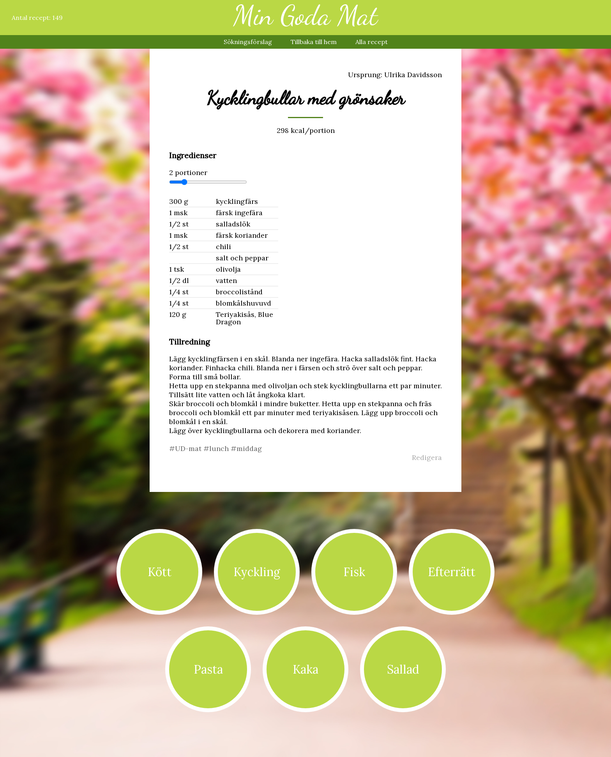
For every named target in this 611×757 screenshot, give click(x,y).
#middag (246, 448)
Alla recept (371, 42)
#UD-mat (186, 448)
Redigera (427, 457)
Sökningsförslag (248, 42)
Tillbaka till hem (314, 42)
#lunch (217, 448)
